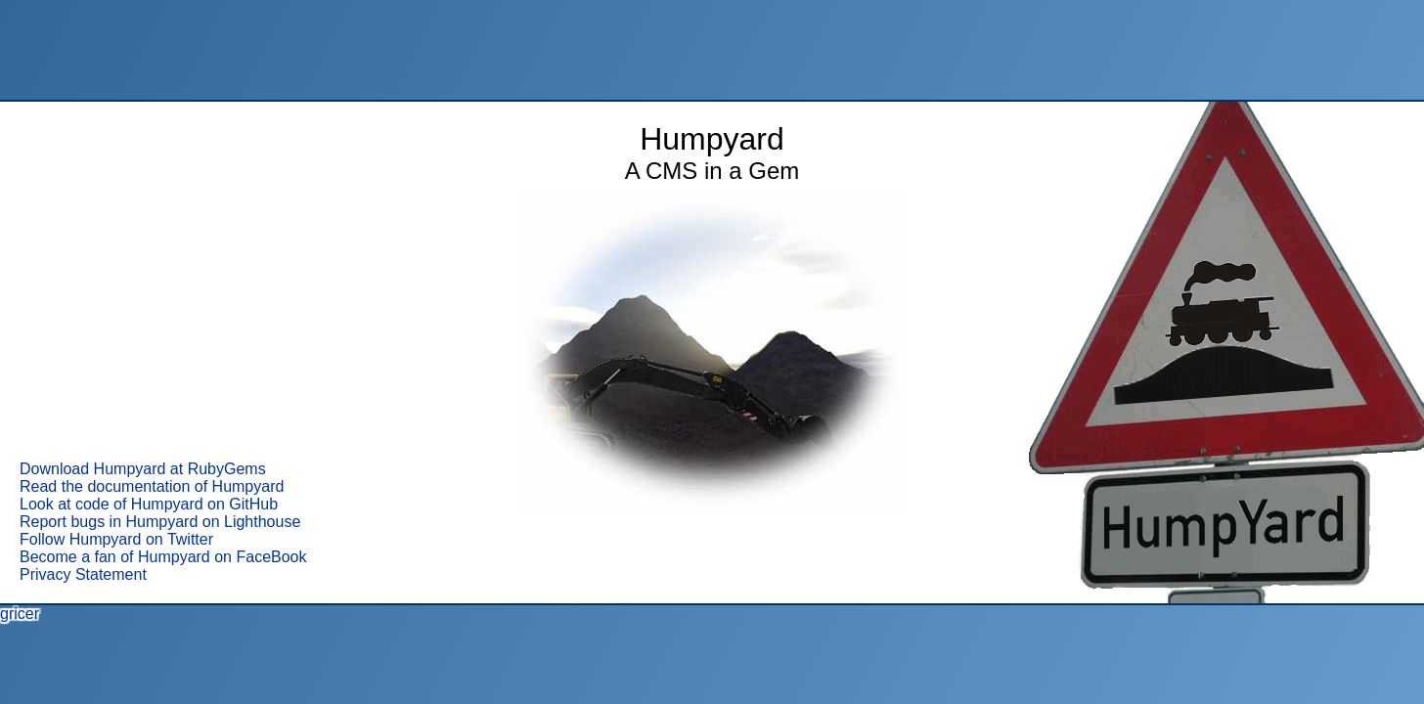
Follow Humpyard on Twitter (116, 539)
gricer (19, 613)
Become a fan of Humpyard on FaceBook (163, 557)
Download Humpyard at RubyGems (143, 469)
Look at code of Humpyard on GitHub (149, 504)
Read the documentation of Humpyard (152, 486)
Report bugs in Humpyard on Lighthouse (160, 521)
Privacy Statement (83, 574)
